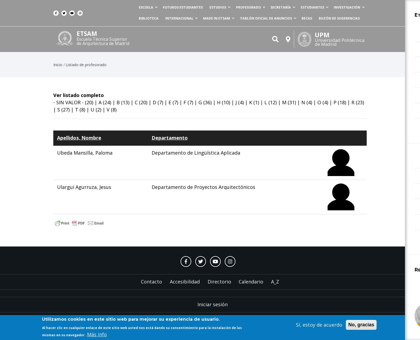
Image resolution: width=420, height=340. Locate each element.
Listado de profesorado (86, 67)
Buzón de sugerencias (338, 20)
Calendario (251, 284)
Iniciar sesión (212, 307)
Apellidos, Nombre (79, 140)
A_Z (275, 284)
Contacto (151, 284)
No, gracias (361, 325)
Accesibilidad (185, 284)
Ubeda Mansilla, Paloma (84, 155)
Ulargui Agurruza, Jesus (84, 190)
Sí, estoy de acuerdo (319, 325)
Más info (97, 335)
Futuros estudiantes (166, 8)
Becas (302, 20)
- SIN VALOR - (68, 105)
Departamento (170, 140)
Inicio (57, 67)
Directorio (219, 284)
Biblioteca (128, 20)
